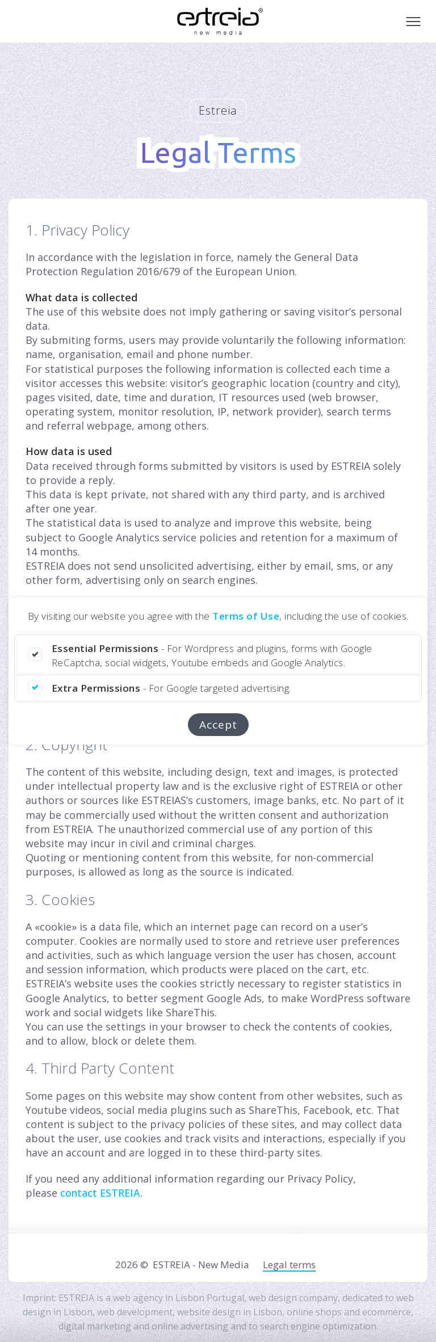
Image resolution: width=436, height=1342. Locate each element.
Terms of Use (245, 615)
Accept (218, 724)
